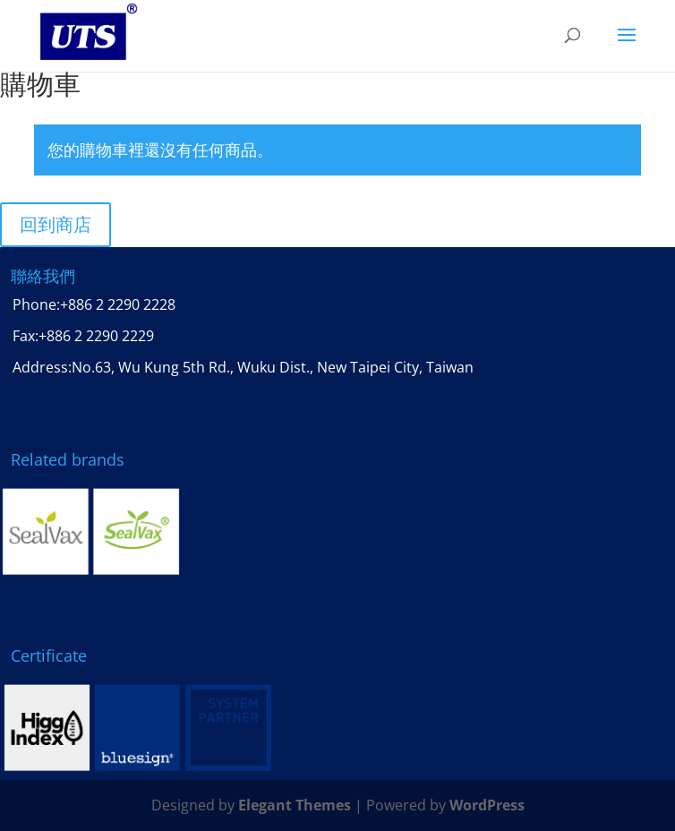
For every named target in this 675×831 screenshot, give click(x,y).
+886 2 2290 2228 (117, 304)
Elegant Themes (294, 805)
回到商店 (55, 224)
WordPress (487, 805)
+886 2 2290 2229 (96, 336)
